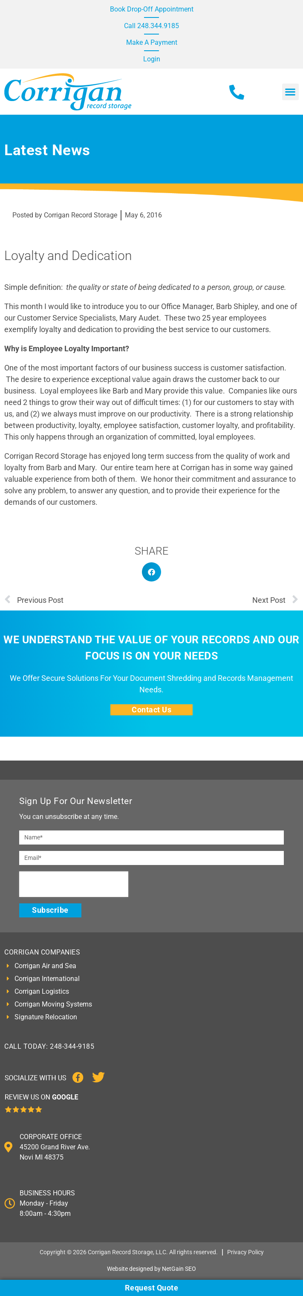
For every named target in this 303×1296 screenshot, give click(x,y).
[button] (290, 92)
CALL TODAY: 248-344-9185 (49, 1046)
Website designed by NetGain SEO (151, 1268)
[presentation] (73, 884)
